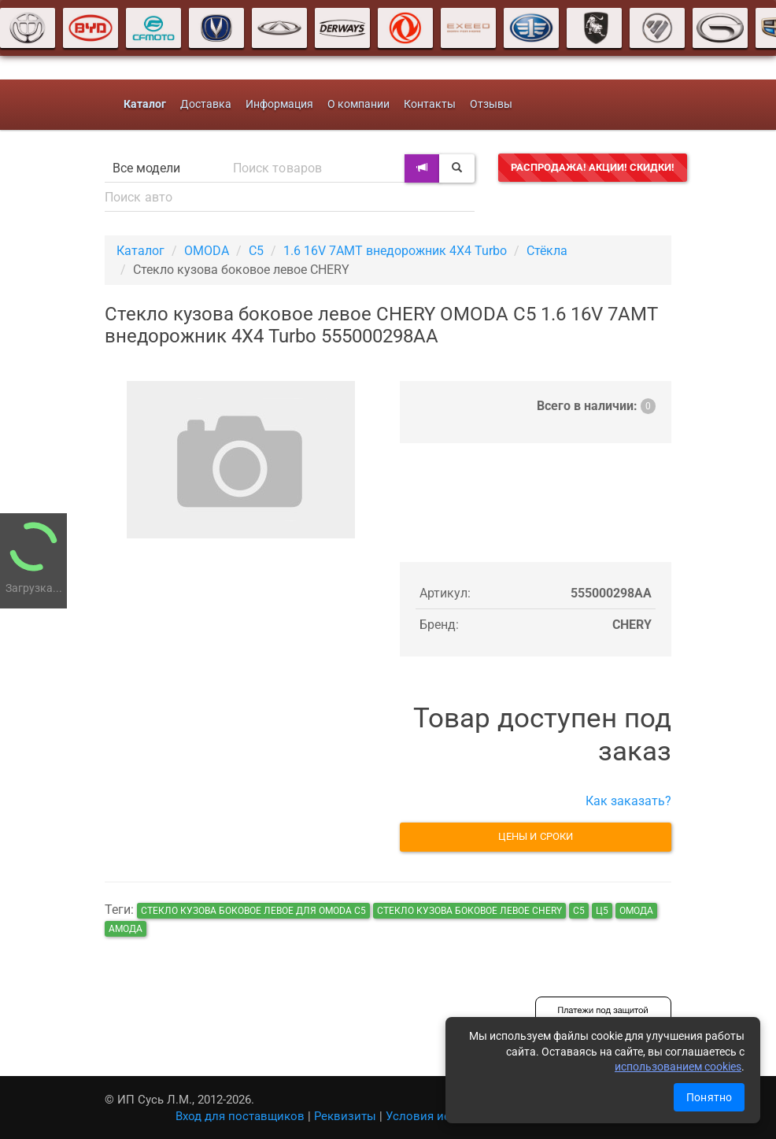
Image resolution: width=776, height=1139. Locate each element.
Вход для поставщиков (240, 1116)
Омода (636, 910)
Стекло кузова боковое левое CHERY (469, 910)
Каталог (140, 250)
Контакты (430, 104)
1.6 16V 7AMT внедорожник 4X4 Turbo (395, 250)
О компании (358, 104)
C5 (256, 250)
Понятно (709, 1097)
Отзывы (491, 104)
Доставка (205, 104)
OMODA (206, 250)
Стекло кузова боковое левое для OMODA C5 (253, 910)
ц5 (602, 910)
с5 (579, 910)
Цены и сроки (535, 836)
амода (125, 928)
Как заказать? (628, 800)
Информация (279, 104)
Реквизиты (345, 1116)
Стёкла (547, 250)
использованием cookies (678, 1066)
